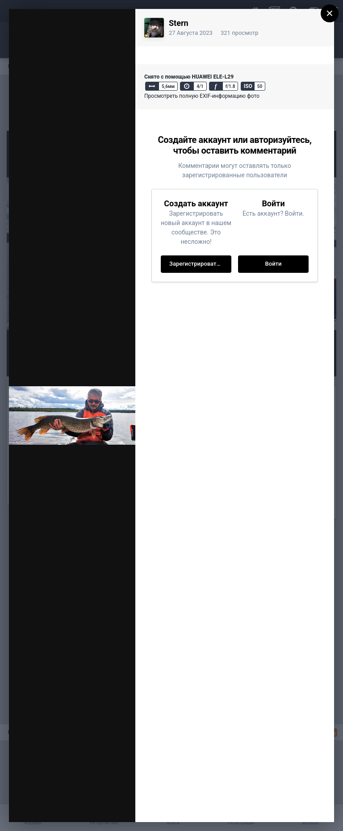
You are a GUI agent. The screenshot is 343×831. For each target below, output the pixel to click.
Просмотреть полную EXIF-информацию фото (201, 96)
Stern (178, 23)
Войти (273, 263)
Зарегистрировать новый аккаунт (200, 263)
